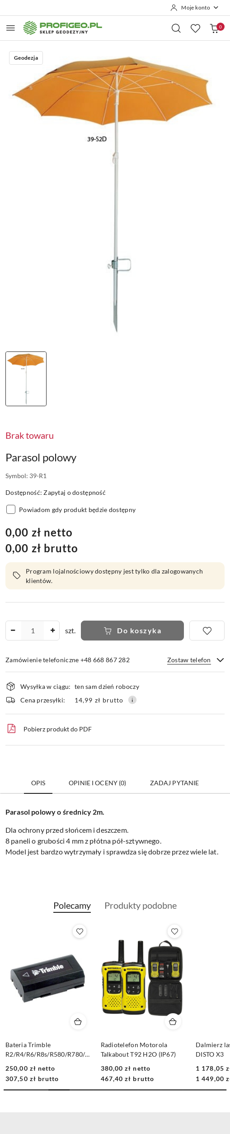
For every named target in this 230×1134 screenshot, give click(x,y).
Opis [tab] (38, 783)
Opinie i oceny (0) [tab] (98, 783)
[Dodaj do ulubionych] (207, 631)
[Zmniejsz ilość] (12, 630)
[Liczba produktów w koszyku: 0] (214, 28)
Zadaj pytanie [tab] (174, 783)
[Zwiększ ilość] (52, 630)
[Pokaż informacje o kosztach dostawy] (132, 700)
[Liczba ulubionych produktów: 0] (195, 28)
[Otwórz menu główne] (10, 28)
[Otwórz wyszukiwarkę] (176, 28)
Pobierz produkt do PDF (48, 728)
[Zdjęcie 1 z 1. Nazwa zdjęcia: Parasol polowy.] (26, 378)
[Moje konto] (194, 7)
